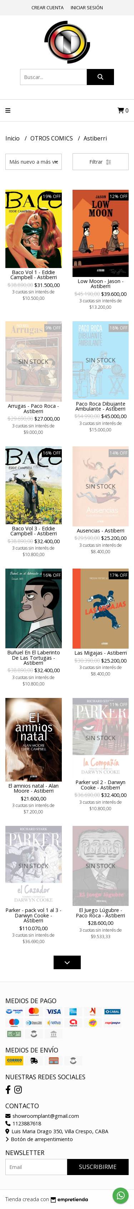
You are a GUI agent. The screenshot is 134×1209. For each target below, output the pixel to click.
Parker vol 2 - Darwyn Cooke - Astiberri (100, 785)
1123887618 (23, 1123)
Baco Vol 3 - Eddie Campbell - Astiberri (33, 531)
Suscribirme (97, 1167)
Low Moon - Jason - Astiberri (101, 283)
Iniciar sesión (87, 7)
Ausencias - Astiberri (100, 530)
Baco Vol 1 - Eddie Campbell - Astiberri (33, 275)
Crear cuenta (47, 7)
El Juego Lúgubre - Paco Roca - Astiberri (100, 912)
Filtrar (100, 161)
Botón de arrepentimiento (39, 1139)
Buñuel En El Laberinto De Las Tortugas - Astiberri (33, 657)
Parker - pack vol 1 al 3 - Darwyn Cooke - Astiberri (33, 915)
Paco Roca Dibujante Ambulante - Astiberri (100, 406)
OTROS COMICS (52, 138)
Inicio (13, 138)
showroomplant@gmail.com (42, 1116)
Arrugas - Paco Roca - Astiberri (33, 408)
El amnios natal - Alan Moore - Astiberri (33, 788)
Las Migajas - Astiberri (100, 652)
